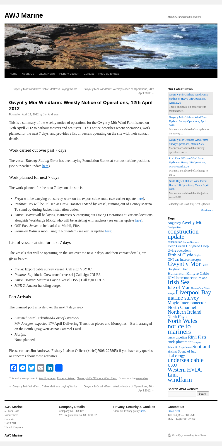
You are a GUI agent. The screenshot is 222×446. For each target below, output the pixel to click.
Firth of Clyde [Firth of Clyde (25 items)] (180, 254)
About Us (28, 73)
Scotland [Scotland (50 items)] (201, 346)
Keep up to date (108, 73)
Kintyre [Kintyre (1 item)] (171, 293)
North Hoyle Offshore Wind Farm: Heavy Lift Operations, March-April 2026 (189, 185)
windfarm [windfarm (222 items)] (180, 379)
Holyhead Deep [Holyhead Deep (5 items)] (178, 269)
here (45, 166)
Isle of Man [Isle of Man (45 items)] (179, 287)
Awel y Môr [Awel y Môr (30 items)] (193, 222)
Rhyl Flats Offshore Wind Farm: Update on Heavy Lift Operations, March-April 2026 (187, 162)
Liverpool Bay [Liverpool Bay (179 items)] (193, 292)
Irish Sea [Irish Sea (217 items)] (179, 282)
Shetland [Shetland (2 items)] (172, 351)
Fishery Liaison (69, 73)
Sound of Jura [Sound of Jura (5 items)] (187, 351)
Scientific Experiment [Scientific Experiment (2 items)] (180, 347)
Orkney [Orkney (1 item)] (171, 337)
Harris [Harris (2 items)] (204, 265)
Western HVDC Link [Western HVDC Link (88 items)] (185, 372)
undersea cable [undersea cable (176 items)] (186, 360)
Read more (207, 210)
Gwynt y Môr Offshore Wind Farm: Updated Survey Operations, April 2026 (188, 121)
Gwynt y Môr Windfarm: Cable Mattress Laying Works (43, 89)
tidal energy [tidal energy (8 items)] (176, 356)
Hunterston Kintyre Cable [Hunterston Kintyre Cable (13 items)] (188, 273)
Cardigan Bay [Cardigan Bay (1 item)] (174, 227)
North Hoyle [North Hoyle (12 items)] (177, 317)
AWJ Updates (47, 378)
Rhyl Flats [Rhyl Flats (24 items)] (197, 336)
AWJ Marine (24, 15)
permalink (142, 378)
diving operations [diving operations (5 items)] (179, 250)
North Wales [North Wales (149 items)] (182, 321)
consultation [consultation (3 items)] (175, 241)
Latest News (47, 73)
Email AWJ (174, 411)
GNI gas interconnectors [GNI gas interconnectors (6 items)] (184, 259)
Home (13, 73)
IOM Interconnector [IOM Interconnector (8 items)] (182, 278)
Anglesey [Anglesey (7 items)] (174, 223)
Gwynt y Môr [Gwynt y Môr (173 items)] (184, 263)
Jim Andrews (50, 114)
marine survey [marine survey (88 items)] (183, 298)
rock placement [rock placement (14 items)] (180, 342)
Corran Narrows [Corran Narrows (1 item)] (190, 242)
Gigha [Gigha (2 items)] (197, 255)
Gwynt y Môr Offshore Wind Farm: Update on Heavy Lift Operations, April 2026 (188, 98)
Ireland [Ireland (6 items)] (202, 278)
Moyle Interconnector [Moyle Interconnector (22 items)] (187, 302)
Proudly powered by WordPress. (189, 435)
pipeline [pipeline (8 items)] (181, 337)
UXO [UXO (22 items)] (172, 365)
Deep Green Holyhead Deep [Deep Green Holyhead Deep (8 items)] (188, 246)
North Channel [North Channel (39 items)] (182, 307)
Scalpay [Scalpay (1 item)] (197, 342)
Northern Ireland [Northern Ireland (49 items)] (184, 312)
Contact (89, 73)
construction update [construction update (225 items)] (183, 234)
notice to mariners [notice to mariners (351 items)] (179, 328)
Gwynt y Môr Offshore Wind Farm (97, 378)
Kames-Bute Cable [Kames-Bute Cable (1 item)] (200, 288)
